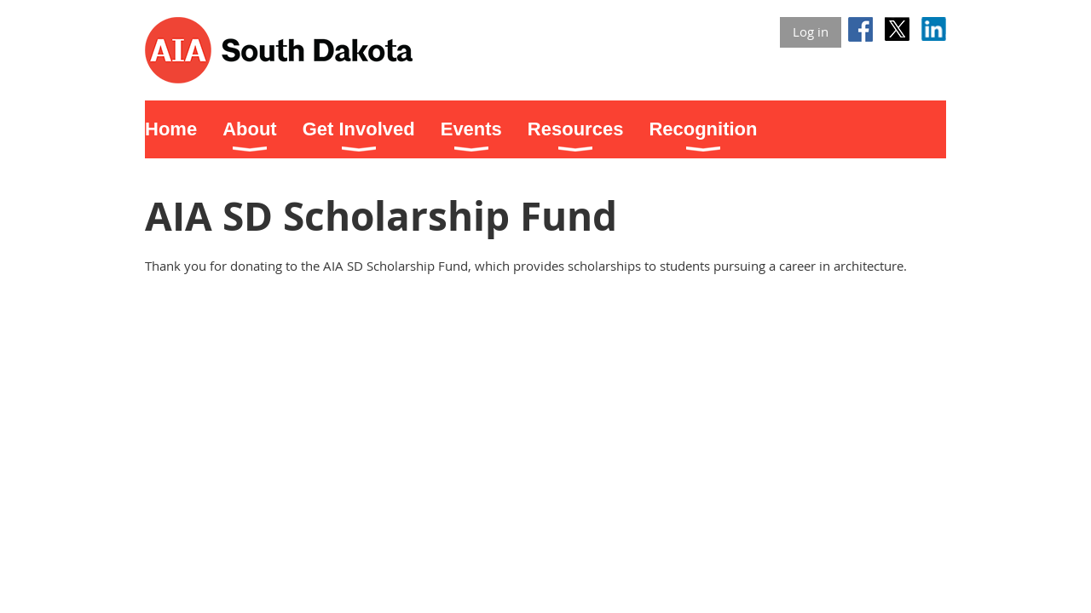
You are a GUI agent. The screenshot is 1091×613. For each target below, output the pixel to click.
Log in (810, 31)
